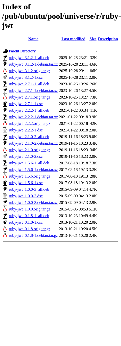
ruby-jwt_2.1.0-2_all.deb (29, 136)
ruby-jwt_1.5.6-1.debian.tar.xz (33, 169)
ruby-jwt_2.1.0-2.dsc (26, 156)
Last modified (73, 39)
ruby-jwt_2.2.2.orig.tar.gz (29, 123)
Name (33, 39)
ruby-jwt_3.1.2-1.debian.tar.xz (33, 64)
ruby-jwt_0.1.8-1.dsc (26, 222)
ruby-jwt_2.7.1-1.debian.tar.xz (33, 90)
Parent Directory (22, 51)
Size (92, 39)
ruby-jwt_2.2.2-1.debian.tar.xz (33, 117)
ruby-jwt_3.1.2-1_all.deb (29, 57)
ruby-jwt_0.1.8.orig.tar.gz (29, 229)
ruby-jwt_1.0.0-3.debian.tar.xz (33, 202)
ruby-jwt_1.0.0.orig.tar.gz (29, 209)
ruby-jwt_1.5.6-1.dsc (26, 183)
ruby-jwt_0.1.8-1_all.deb (29, 216)
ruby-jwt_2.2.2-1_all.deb (29, 110)
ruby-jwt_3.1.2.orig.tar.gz (29, 71)
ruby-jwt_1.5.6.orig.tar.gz (29, 176)
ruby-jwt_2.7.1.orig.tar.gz (29, 97)
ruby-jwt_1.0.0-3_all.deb (29, 189)
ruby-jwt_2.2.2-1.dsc (26, 130)
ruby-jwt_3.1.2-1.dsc (26, 77)
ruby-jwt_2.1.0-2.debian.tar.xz (33, 143)
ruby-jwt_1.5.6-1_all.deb (29, 163)
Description (108, 39)
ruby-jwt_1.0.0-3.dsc (26, 196)
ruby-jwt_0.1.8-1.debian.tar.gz (33, 235)
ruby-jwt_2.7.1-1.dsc (26, 104)
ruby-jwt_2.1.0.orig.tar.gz (29, 150)
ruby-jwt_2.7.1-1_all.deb (29, 84)
